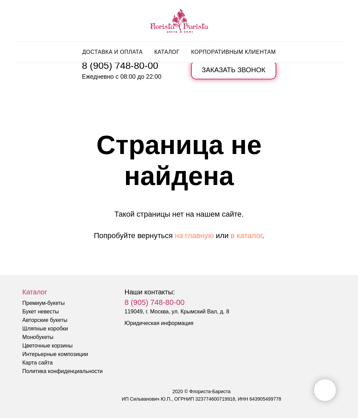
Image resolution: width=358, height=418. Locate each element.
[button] (233, 70)
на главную (194, 235)
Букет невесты (40, 311)
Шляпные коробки (45, 328)
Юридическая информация (159, 323)
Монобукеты (37, 337)
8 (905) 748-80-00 (120, 65)
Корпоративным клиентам (233, 52)
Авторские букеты (44, 320)
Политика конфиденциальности (62, 371)
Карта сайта (37, 363)
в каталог (246, 235)
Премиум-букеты (43, 303)
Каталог (167, 52)
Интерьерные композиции (55, 354)
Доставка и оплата (112, 52)
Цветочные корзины (47, 346)
